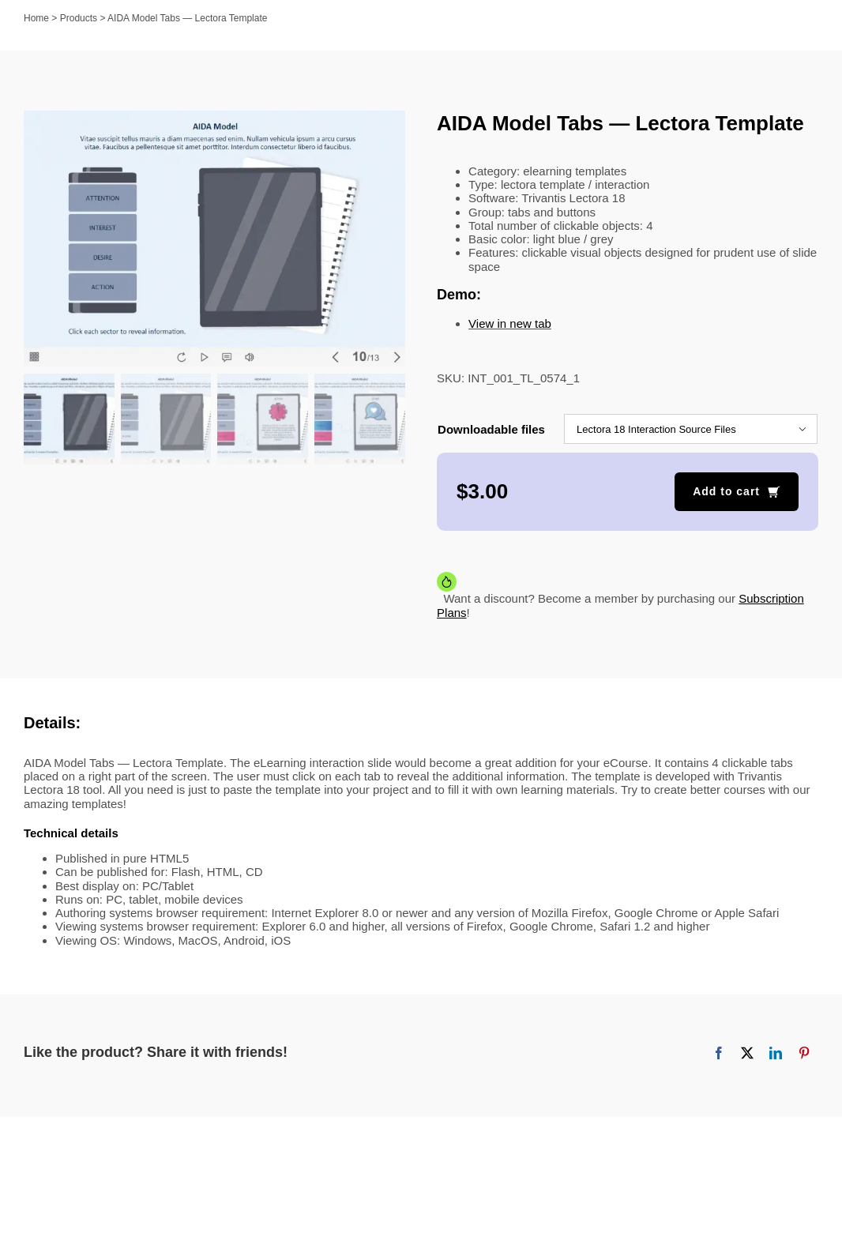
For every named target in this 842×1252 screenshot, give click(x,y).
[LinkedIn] (775, 1053)
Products (78, 18)
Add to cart (726, 491)
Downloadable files (491, 429)
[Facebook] (719, 1053)
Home (36, 18)
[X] (747, 1053)
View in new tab (509, 323)
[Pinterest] (804, 1053)
